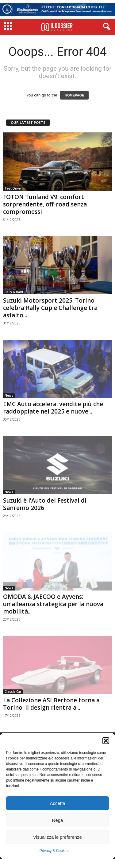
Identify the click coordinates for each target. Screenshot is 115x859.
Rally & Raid (14, 292)
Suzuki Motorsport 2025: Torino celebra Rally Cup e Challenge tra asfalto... (50, 307)
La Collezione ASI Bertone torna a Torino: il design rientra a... (51, 704)
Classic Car (13, 691)
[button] (106, 741)
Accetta (57, 803)
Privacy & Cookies (54, 851)
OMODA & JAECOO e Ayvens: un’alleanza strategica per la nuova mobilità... (53, 604)
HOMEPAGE (74, 95)
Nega (57, 820)
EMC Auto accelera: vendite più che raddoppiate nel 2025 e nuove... (53, 407)
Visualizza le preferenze (57, 837)
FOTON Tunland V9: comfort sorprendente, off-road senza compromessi (45, 204)
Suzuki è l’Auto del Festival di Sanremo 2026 (44, 504)
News (9, 395)
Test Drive (13, 188)
